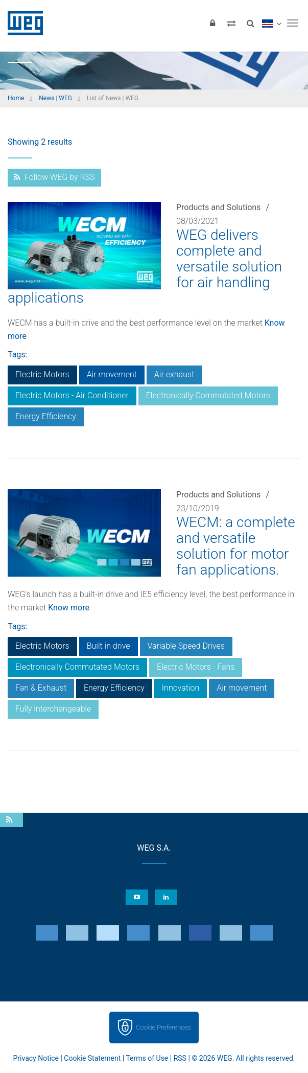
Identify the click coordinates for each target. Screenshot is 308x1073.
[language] (271, 23)
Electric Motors (42, 374)
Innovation (180, 688)
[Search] (250, 23)
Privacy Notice (36, 1058)
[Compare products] (231, 23)
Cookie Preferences (163, 1027)
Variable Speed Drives (186, 646)
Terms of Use (147, 1058)
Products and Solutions (218, 207)
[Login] (212, 23)
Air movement (112, 374)
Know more (68, 607)
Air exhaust (174, 374)
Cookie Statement (92, 1058)
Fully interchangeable (53, 709)
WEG (21, 23)
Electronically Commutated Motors (208, 395)
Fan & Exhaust (40, 688)
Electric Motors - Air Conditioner (72, 395)
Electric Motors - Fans (195, 667)
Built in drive (108, 646)
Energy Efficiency (45, 416)
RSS (180, 1058)
